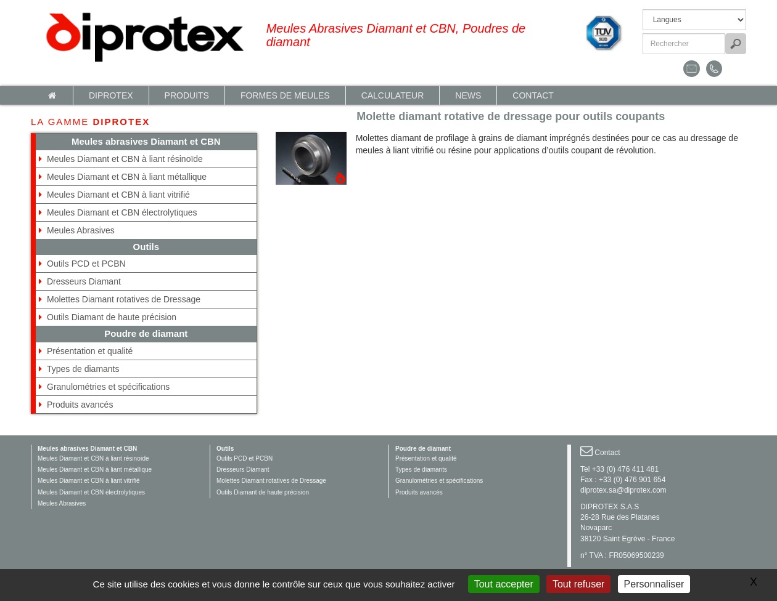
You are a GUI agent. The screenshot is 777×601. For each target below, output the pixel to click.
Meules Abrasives (81, 230)
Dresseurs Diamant (84, 281)
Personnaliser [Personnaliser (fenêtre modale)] (654, 584)
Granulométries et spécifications (108, 387)
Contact (533, 95)
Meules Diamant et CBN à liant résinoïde (125, 159)
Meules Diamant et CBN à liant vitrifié (118, 195)
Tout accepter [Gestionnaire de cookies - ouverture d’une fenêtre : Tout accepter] (503, 584)
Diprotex (111, 95)
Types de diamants (83, 369)
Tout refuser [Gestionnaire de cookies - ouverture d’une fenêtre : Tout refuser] (578, 584)
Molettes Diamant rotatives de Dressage (123, 299)
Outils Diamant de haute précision (111, 317)
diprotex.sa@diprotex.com (623, 490)
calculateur (392, 95)
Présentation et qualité (90, 351)
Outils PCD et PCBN (86, 263)
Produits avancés (80, 404)
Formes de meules (285, 95)
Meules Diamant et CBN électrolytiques (122, 212)
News (468, 95)
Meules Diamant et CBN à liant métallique (127, 177)
